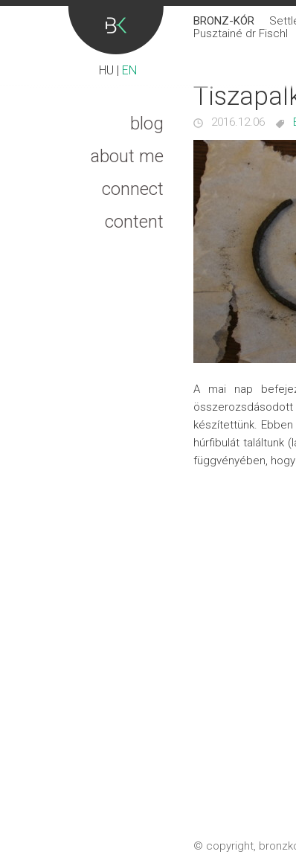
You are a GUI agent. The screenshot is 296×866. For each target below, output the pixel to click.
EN (129, 70)
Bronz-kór (116, 30)
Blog (147, 123)
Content (134, 221)
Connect (133, 189)
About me (127, 156)
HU (106, 70)
